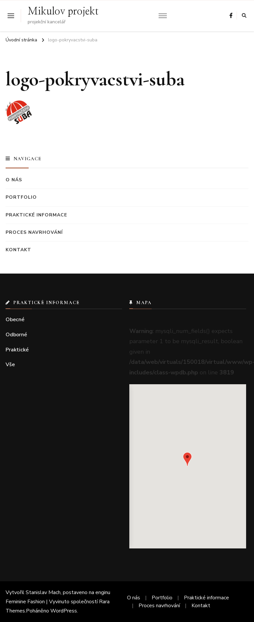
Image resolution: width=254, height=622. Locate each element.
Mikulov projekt (63, 11)
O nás (14, 180)
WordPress (63, 610)
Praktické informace (36, 215)
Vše (10, 364)
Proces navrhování (34, 232)
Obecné (15, 319)
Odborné (16, 334)
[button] (187, 459)
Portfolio (21, 197)
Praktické (17, 349)
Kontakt (18, 250)
